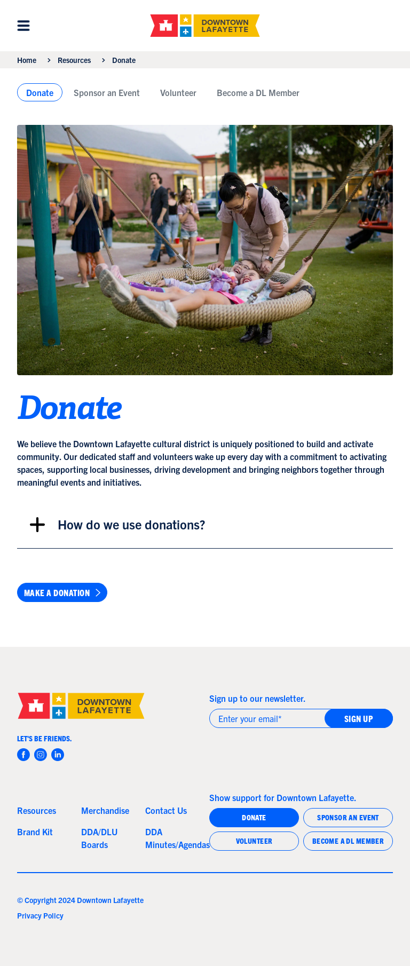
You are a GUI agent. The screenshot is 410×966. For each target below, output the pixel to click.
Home (26, 60)
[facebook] (23, 754)
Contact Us (166, 810)
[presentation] (290, 757)
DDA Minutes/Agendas (173, 838)
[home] (205, 25)
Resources (74, 60)
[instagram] (40, 754)
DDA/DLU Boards (99, 838)
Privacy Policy (40, 915)
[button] (23, 25)
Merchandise (105, 810)
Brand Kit (35, 831)
